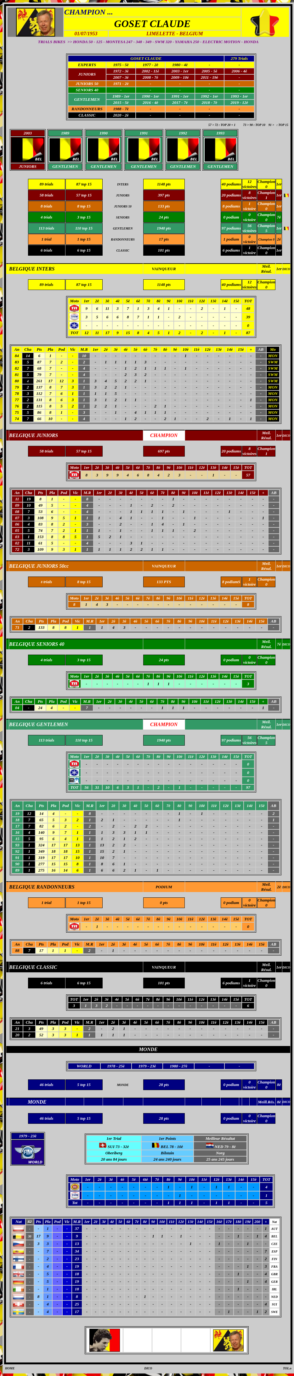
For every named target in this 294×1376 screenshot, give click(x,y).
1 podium (231, 239)
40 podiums (231, 184)
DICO (286, 269)
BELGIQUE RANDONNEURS (42, 887)
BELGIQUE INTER (30, 268)
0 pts (164, 902)
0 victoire (249, 239)
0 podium (231, 902)
